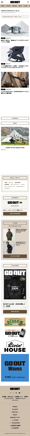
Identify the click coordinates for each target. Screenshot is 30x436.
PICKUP (8, 6)
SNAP (20, 6)
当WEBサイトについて (21, 398)
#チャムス (11, 182)
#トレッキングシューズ (10, 186)
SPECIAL (14, 6)
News (2, 6)
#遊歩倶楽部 (17, 182)
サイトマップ (15, 400)
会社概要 (4, 396)
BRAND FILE (15, 417)
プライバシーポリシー (9, 398)
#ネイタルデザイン (20, 186)
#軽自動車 (7, 184)
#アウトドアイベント (15, 184)
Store (25, 6)
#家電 (6, 182)
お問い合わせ (10, 396)
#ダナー (23, 184)
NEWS (15, 406)
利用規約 (26, 396)
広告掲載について (19, 396)
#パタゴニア (7, 188)
